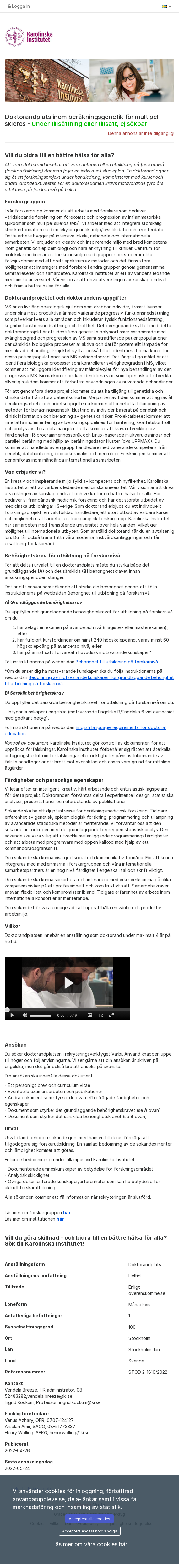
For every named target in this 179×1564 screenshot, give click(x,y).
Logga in (19, 6)
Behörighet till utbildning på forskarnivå (117, 661)
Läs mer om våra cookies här (89, 1544)
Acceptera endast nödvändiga (89, 1531)
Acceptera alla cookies (89, 1519)
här (67, 1212)
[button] (166, 6)
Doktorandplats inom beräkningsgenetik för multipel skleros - (82, 120)
